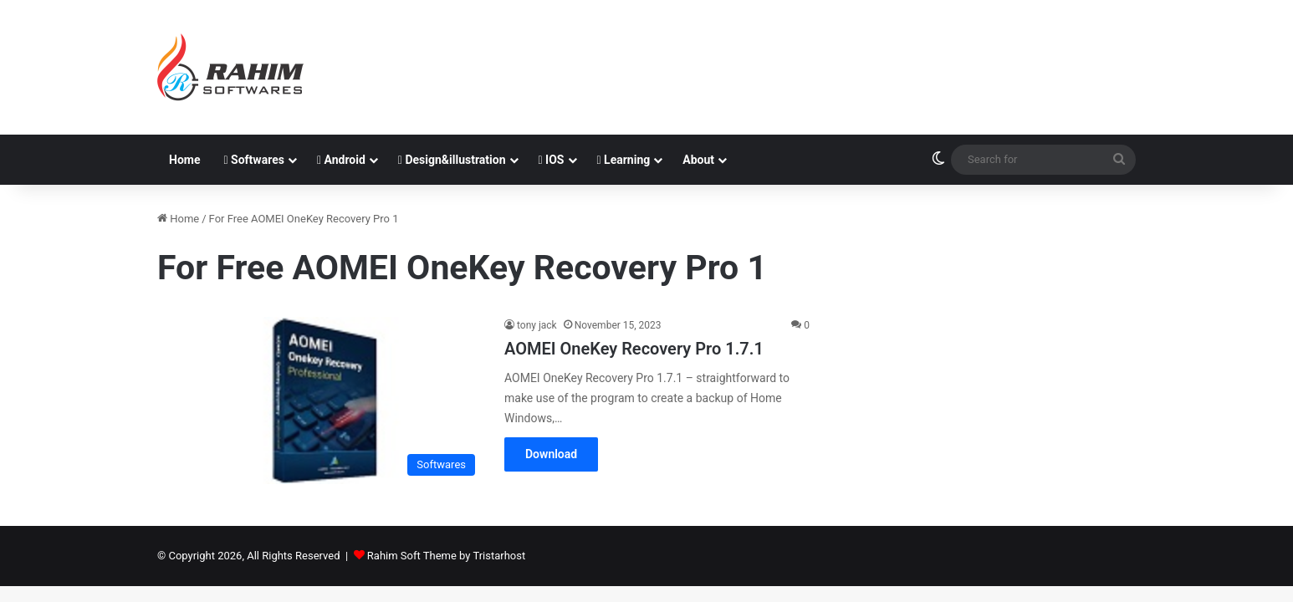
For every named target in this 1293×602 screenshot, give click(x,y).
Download (551, 454)
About (698, 159)
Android (341, 159)
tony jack (537, 325)
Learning (624, 159)
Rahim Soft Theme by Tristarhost (446, 555)
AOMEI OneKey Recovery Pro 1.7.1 (634, 349)
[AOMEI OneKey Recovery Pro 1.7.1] (320, 400)
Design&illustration (452, 159)
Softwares (253, 159)
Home (184, 159)
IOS (552, 159)
